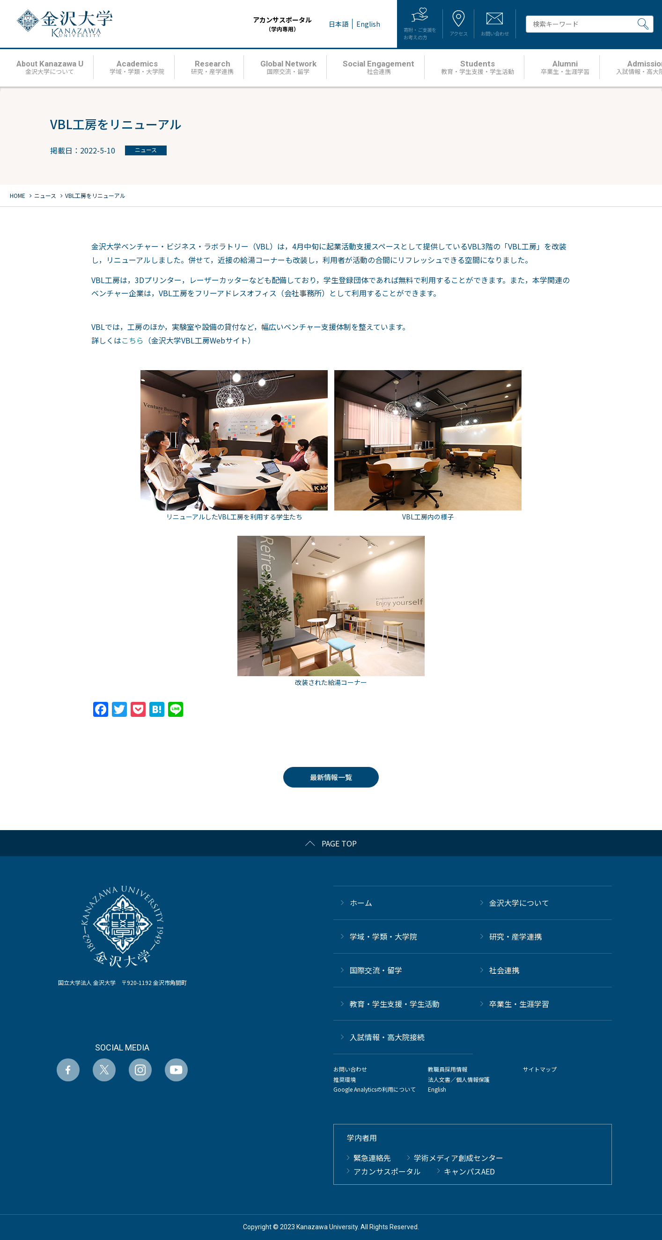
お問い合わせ (350, 1069)
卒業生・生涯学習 (519, 1003)
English (437, 1089)
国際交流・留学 (376, 970)
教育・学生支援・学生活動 (395, 1003)
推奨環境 (344, 1079)
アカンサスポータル (253, 24)
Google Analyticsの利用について (374, 1089)
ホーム (361, 902)
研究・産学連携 (515, 936)
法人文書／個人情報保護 (459, 1079)
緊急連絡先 (372, 1157)
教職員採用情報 (447, 1069)
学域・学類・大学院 (383, 936)
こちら (132, 340)
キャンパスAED (469, 1171)
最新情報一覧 (331, 777)
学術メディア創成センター (458, 1157)
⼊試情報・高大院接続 (387, 1037)
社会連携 (504, 970)
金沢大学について (519, 902)
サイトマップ (540, 1069)
